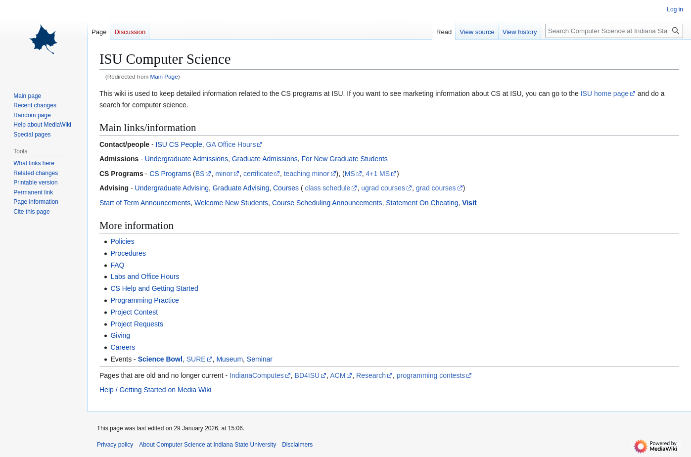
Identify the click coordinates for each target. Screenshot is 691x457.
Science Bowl (160, 359)
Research (371, 375)
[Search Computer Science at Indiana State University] (614, 31)
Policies (122, 241)
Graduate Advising (241, 188)
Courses (286, 188)
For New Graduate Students (345, 159)
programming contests (431, 375)
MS (350, 174)
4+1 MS (378, 174)
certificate (258, 174)
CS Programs (170, 174)
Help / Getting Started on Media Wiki (155, 390)
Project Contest (134, 312)
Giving (120, 335)
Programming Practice (144, 300)
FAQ (117, 265)
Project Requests (136, 324)
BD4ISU (307, 375)
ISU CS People (179, 144)
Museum (229, 359)
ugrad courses (383, 188)
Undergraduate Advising (172, 188)
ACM (337, 375)
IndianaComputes (257, 375)
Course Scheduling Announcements (327, 203)
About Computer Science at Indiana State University (207, 444)
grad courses (436, 188)
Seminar (260, 359)
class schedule (328, 188)
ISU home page (605, 93)
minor (223, 174)
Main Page (164, 76)
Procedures (128, 253)
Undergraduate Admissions (186, 159)
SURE (196, 359)
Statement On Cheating (422, 203)
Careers (122, 347)
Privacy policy (115, 444)
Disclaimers (297, 444)
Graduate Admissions (265, 159)
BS (200, 174)
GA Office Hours (231, 144)
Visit (469, 203)
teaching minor (306, 174)
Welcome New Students (231, 203)
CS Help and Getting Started (154, 288)
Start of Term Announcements (144, 203)
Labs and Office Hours (144, 276)
